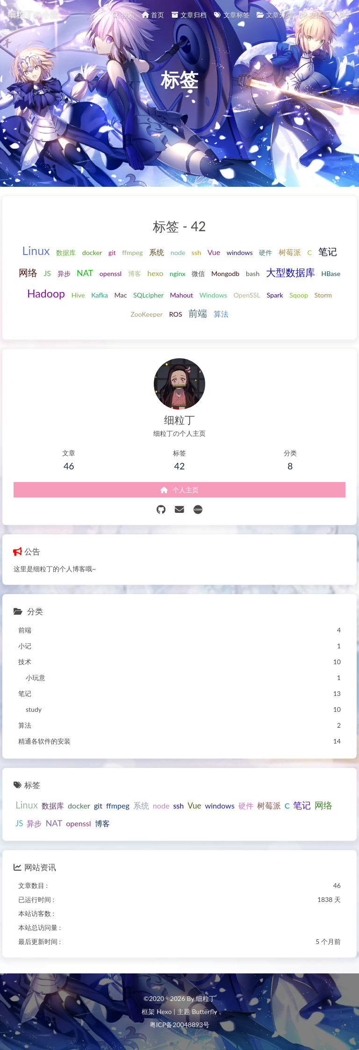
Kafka (99, 295)
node (178, 252)
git (112, 252)
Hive (78, 295)
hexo (155, 273)
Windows (213, 295)
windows (240, 252)
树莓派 (290, 252)
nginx (178, 273)
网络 (28, 272)
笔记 (327, 251)
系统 (156, 252)
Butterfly (204, 1011)
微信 (198, 273)
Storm (323, 295)
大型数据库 (290, 272)
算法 (221, 313)
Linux (36, 250)
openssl (111, 273)
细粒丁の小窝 (32, 13)
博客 (134, 273)
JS (47, 273)
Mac (121, 295)
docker (92, 252)
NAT (85, 273)
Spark (274, 295)
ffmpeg (132, 252)
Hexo (164, 1011)
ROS (175, 314)
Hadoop (46, 293)
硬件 (265, 252)
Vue (214, 252)
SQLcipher (148, 295)
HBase (330, 273)
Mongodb (225, 273)
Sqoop (298, 295)
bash (252, 273)
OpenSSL (246, 295)
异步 (64, 273)
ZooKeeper (146, 314)
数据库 (66, 252)
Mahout (181, 295)
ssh (196, 252)
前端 (197, 313)
